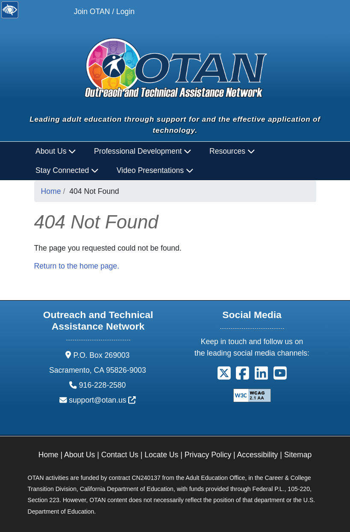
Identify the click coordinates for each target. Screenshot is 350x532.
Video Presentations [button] (155, 170)
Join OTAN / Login (104, 11)
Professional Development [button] (142, 151)
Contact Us (119, 454)
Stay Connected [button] (67, 170)
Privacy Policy (208, 454)
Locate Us (161, 454)
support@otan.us (102, 400)
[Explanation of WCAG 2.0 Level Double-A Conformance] (252, 395)
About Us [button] (55, 151)
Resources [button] (232, 151)
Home (51, 191)
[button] (224, 376)
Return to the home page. (77, 266)
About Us (79, 454)
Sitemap (298, 454)
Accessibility (257, 454)
